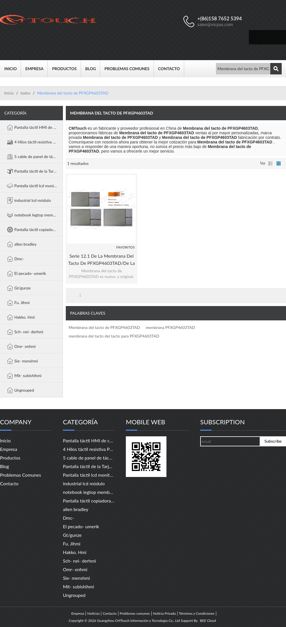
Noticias (93, 614)
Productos (66, 68)
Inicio (12, 68)
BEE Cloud (208, 621)
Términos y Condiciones (196, 614)
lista (270, 163)
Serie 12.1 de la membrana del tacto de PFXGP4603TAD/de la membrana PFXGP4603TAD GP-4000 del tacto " (101, 260)
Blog (92, 68)
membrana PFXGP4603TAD (170, 327)
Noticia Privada (164, 614)
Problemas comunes (129, 68)
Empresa (36, 68)
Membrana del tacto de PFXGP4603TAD (104, 327)
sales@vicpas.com (215, 24)
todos (25, 92)
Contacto (171, 68)
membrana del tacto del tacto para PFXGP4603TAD (114, 336)
